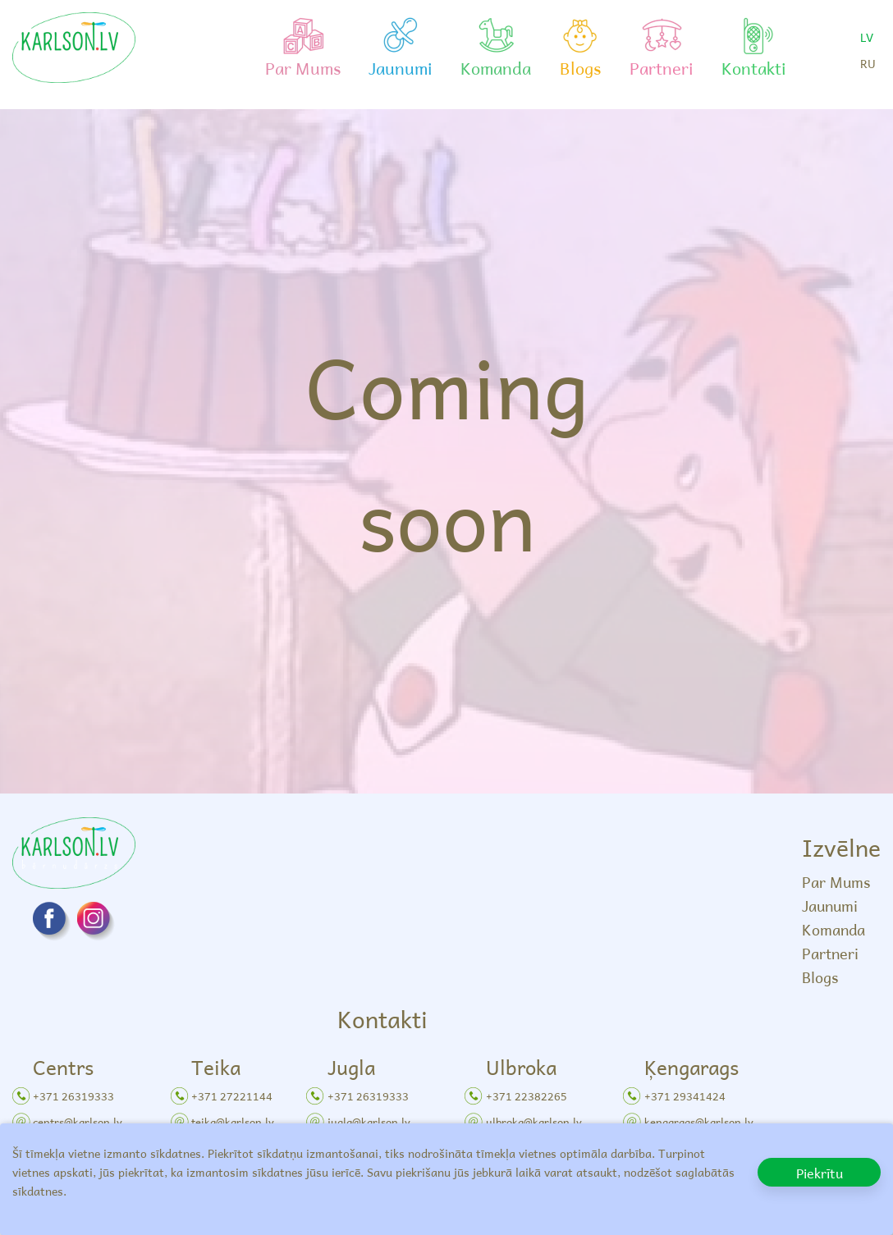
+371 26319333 (73, 1096)
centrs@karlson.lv (77, 1121)
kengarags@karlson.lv (698, 1121)
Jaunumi (830, 905)
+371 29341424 (685, 1096)
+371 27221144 (231, 1096)
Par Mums (836, 882)
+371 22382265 (526, 1096)
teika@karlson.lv (232, 1121)
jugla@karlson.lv (368, 1121)
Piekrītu (819, 1172)
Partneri (830, 953)
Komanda (833, 929)
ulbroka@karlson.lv (534, 1121)
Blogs (820, 977)
